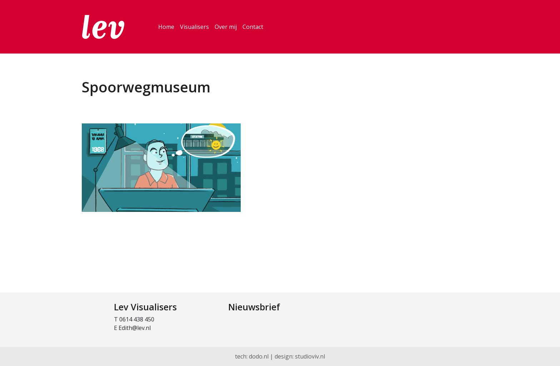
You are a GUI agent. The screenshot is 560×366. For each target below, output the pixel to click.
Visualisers (194, 27)
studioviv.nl (310, 356)
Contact (252, 27)
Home (166, 27)
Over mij (226, 27)
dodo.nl (259, 356)
